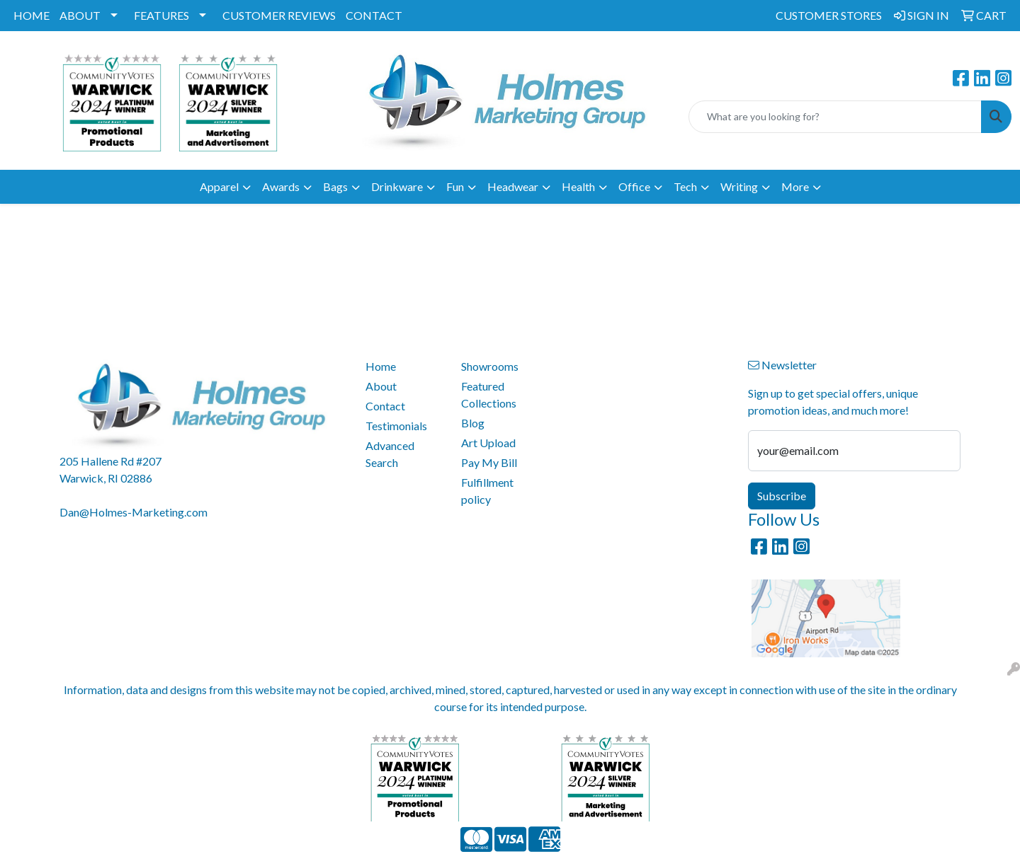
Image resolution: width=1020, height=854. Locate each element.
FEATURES (161, 15)
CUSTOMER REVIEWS (279, 15)
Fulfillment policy (487, 490)
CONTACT (374, 15)
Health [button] (578, 186)
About (381, 386)
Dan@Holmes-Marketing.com (134, 512)
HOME (31, 15)
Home (381, 366)
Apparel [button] (219, 186)
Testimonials (396, 425)
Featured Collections (488, 394)
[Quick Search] (835, 116)
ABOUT (80, 15)
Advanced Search (390, 454)
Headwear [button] (512, 186)
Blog (472, 422)
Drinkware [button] (397, 186)
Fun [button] (455, 186)
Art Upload (488, 442)
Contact (385, 405)
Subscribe (781, 495)
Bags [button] (335, 186)
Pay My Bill (489, 462)
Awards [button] (281, 186)
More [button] (795, 186)
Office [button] (634, 186)
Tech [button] (685, 186)
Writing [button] (739, 186)
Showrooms (489, 366)
